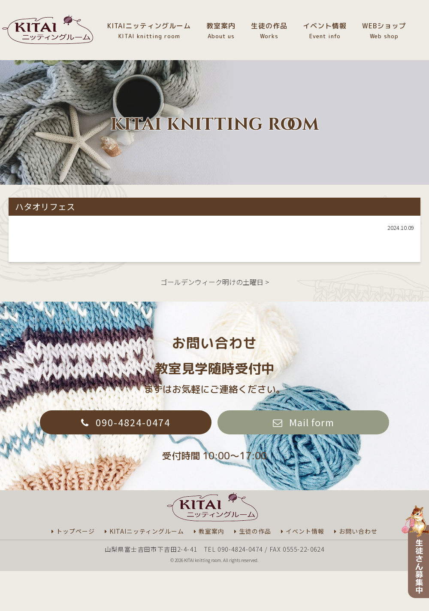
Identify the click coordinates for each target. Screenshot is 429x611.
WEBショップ (384, 30)
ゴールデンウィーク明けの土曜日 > (214, 282)
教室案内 (221, 30)
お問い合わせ (358, 531)
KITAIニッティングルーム (149, 30)
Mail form (311, 422)
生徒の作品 (269, 30)
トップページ (75, 531)
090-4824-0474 (133, 422)
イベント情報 (325, 30)
